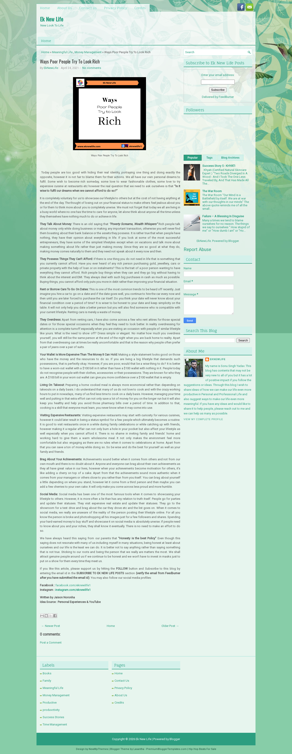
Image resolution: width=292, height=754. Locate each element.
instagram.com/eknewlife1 (73, 590)
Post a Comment (51, 642)
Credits (140, 8)
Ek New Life (51, 19)
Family (47, 680)
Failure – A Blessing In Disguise (223, 216)
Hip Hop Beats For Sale (202, 749)
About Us (64, 8)
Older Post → (170, 626)
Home (45, 8)
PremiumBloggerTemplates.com (166, 749)
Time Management (55, 724)
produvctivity (51, 710)
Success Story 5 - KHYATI (218, 166)
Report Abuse (197, 249)
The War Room (212, 191)
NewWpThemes (98, 749)
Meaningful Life (62, 52)
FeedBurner (226, 97)
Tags (209, 157)
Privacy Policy (115, 8)
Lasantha (138, 749)
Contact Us (88, 8)
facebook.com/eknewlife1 (73, 585)
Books (47, 673)
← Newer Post (50, 626)
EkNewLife (51, 68)
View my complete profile (203, 419)
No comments (91, 68)
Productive (50, 702)
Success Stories (53, 717)
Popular (193, 157)
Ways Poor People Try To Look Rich (70, 61)
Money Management (88, 52)
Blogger (233, 241)
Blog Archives (230, 157)
